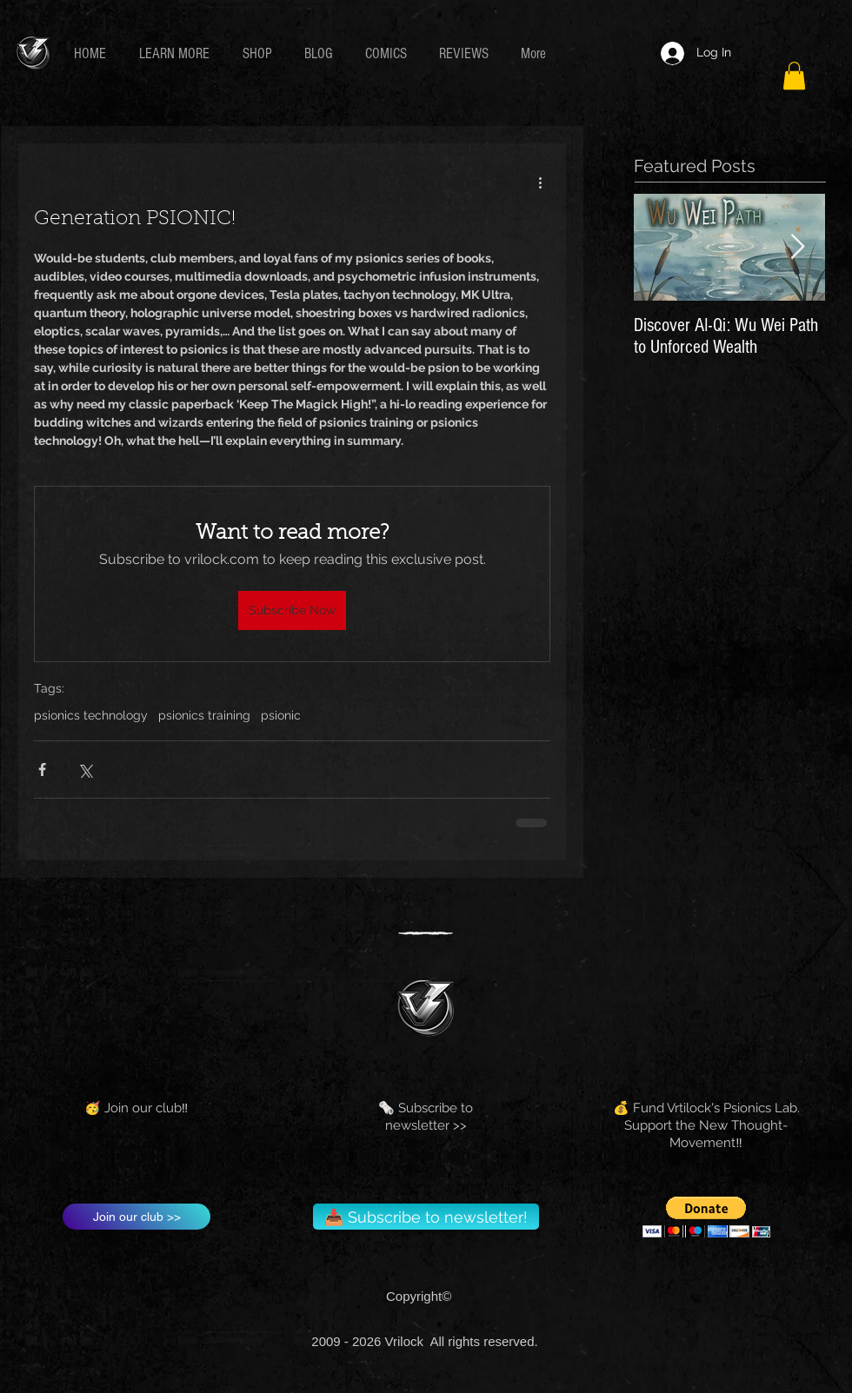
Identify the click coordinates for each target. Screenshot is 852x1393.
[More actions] (539, 181)
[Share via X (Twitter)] (85, 769)
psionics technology (91, 715)
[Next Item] (797, 248)
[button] (178, 53)
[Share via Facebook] (42, 769)
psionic (281, 715)
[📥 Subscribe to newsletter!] (426, 1217)
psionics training (204, 715)
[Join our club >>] (136, 1217)
